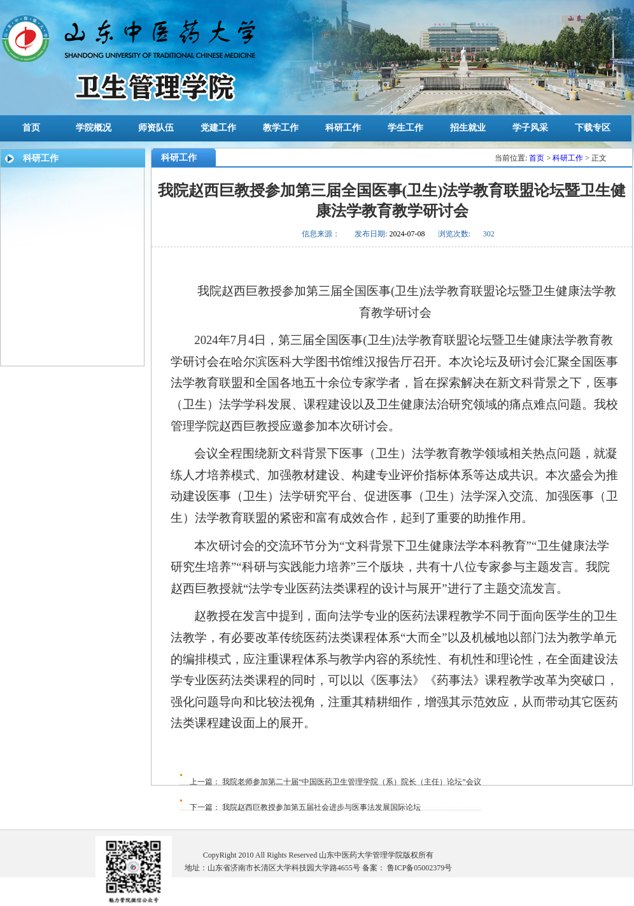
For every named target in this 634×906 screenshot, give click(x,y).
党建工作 (218, 128)
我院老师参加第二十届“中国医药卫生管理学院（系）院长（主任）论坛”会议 (350, 781)
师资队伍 (156, 128)
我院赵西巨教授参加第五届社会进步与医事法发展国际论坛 (320, 807)
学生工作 (405, 128)
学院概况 (93, 128)
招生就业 (468, 128)
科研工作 (343, 128)
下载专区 (592, 128)
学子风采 (530, 128)
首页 (31, 128)
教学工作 (281, 128)
